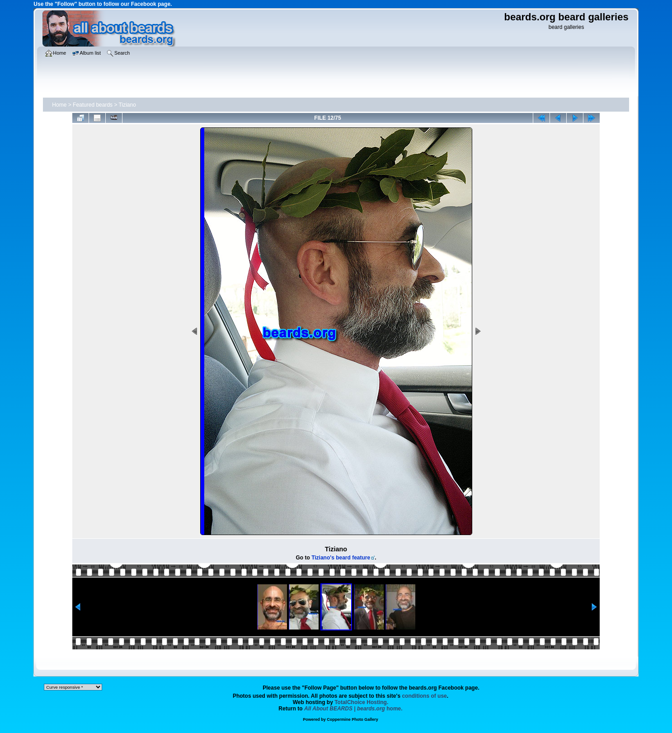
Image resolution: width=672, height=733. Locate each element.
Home (59, 105)
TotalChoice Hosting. (361, 702)
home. (353, 708)
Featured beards (93, 105)
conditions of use (424, 696)
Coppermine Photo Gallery (352, 719)
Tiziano (127, 105)
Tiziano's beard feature (340, 557)
